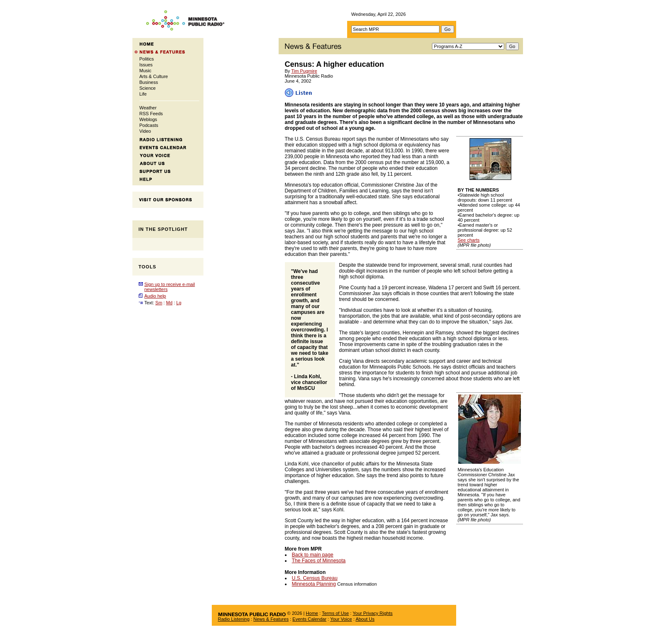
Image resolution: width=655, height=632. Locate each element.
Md (169, 302)
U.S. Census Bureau (315, 578)
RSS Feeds (151, 113)
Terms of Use (335, 613)
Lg (178, 302)
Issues (146, 64)
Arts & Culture (154, 76)
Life (143, 93)
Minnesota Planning (314, 584)
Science (148, 88)
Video (145, 131)
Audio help (155, 295)
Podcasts (149, 125)
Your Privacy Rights (373, 613)
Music (146, 70)
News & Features (271, 619)
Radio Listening (234, 619)
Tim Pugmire (304, 70)
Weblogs (148, 119)
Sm (158, 302)
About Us (364, 619)
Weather (148, 107)
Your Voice (341, 619)
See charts (469, 240)
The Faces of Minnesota (319, 561)
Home (312, 613)
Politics (147, 58)
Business (149, 82)
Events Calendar (309, 619)
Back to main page (312, 555)
